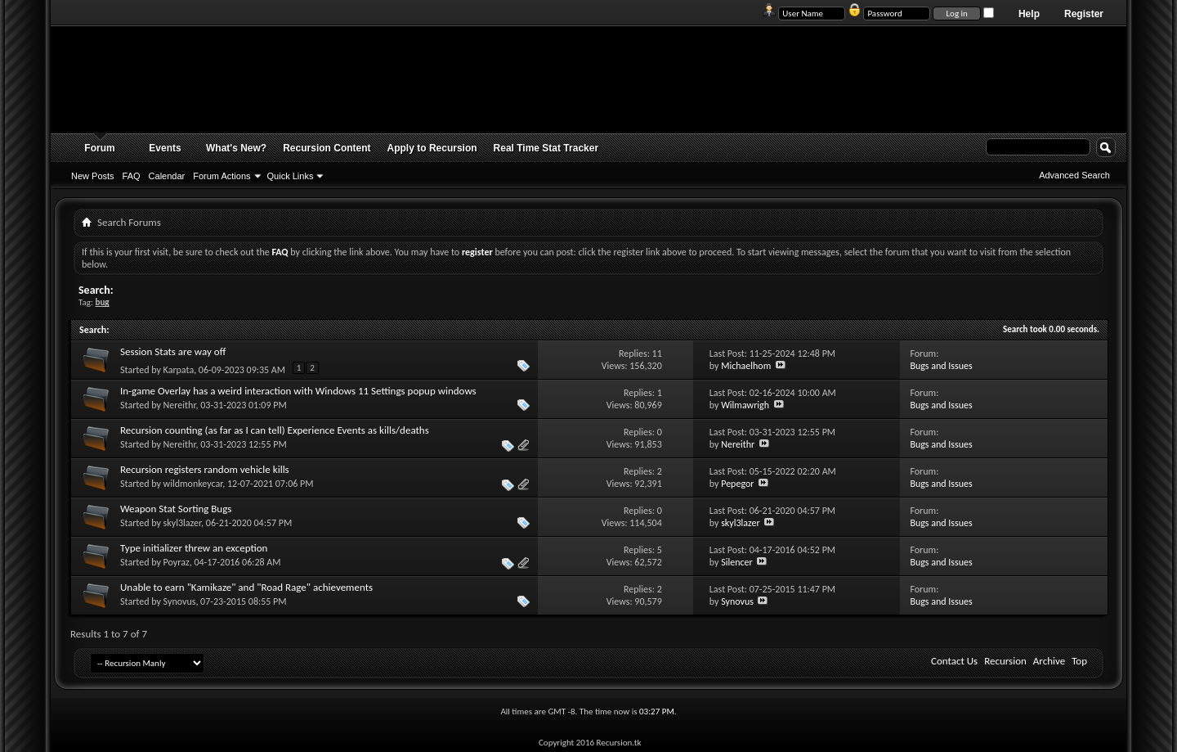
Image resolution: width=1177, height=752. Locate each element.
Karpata (179, 370)
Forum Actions (221, 176)
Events (165, 148)
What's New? (236, 148)
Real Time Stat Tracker (546, 148)
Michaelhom (746, 365)
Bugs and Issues (941, 365)
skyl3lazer (182, 523)
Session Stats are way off (173, 351)
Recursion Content (326, 148)
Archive (1049, 661)
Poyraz (176, 562)
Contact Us (954, 661)
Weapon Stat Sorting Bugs (175, 508)
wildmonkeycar (193, 483)
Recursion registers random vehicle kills (204, 469)
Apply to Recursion (432, 148)
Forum (99, 148)
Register (1083, 14)
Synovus (179, 601)
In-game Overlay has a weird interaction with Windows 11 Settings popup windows (298, 391)
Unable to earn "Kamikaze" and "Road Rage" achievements (246, 587)
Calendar (167, 176)
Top (1079, 661)
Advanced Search (1074, 175)
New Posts (92, 176)
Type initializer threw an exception (193, 548)
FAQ (132, 176)
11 (657, 353)
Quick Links (290, 176)
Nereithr (179, 405)
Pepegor (737, 483)
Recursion (1005, 661)
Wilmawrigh (745, 405)
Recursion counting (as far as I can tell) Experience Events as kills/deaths (274, 430)
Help (1029, 14)
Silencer (737, 562)
